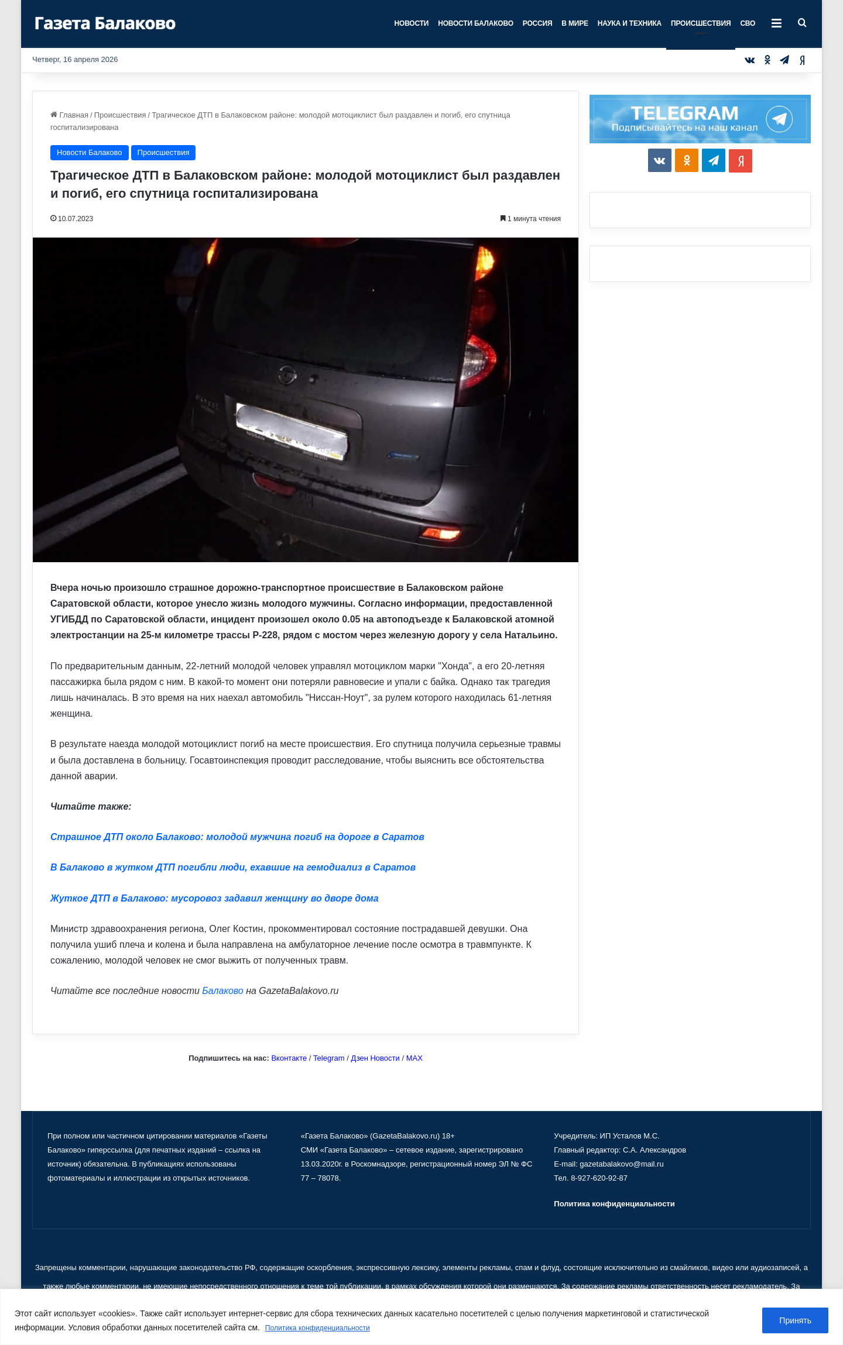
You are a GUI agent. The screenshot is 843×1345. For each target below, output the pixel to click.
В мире (574, 23)
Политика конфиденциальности (325, 1328)
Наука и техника (630, 23)
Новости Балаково (475, 23)
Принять (795, 1321)
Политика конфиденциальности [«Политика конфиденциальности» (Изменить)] (614, 1203)
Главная (69, 115)
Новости (412, 23)
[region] (421, 1317)
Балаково (222, 991)
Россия (538, 23)
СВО (747, 23)
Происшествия (701, 23)
